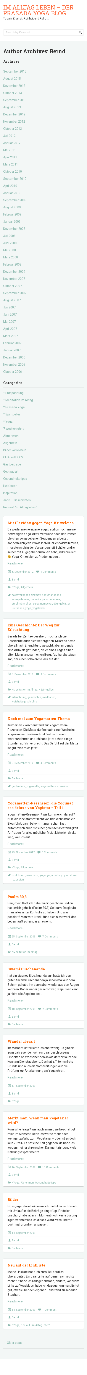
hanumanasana (51, 595)
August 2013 (12, 107)
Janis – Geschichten (17, 500)
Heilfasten (10, 486)
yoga (28, 608)
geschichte (34, 697)
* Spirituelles (12, 414)
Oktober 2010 (12, 171)
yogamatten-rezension (54, 786)
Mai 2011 (9, 150)
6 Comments (49, 852)
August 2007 (12, 300)
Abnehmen (11, 436)
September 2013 (14, 100)
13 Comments (51, 1167)
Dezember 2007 (14, 271)
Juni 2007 (10, 314)
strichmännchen (22, 603)
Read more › (16, 563)
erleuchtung (19, 697)
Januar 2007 (12, 350)
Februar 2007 (12, 343)
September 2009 (14, 200)
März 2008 (10, 257)
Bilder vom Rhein (14, 450)
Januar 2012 (12, 143)
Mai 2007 (9, 321)
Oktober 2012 (12, 128)
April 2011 (10, 157)
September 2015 (14, 71)
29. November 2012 (23, 852)
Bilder (13, 1199)
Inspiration (10, 493)
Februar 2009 (12, 214)
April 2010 (10, 186)
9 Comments (48, 674)
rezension (32, 875)
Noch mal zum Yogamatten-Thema (39, 718)
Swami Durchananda (26, 969)
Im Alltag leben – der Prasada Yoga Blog (38, 10)
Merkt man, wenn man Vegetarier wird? (38, 1120)
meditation (48, 697)
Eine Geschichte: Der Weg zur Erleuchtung (34, 627)
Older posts (13, 1342)
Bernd (15, 579)
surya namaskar (42, 603)
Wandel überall (21, 1041)
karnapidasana (20, 599)
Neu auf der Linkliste (26, 1265)
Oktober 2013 (12, 93)
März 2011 (10, 164)
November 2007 (14, 279)
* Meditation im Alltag (18, 400)
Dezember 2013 (14, 86)
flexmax (36, 595)
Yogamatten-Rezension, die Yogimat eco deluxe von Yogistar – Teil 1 (40, 805)
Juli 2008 (9, 236)
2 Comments (50, 1008)
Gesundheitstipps (15, 478)
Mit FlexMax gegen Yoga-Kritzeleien (41, 522)
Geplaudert (10, 471)
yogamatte (32, 786)
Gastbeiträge (12, 464)
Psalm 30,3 (17, 896)
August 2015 (12, 78)
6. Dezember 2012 (23, 571)
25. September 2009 (23, 936)
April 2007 (10, 329)
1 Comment (49, 1309)
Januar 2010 (12, 193)
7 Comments (50, 936)
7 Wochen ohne (13, 428)
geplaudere (18, 786)
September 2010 (14, 178)
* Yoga (8, 421)
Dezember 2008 (14, 228)
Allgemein (10, 443)
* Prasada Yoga (14, 407)
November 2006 (14, 364)
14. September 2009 (23, 1232)
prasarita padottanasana (45, 599)
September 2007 (14, 293)
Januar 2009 (12, 221)
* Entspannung (13, 393)
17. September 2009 (23, 1085)
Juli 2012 (9, 136)
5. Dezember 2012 (23, 763)
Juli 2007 (9, 307)
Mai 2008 (9, 250)
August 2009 (12, 207)
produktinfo (18, 875)
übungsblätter (61, 603)
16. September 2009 (23, 1167)
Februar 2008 (12, 264)
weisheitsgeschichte (24, 701)
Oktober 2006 (12, 371)
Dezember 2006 (14, 357)
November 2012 (14, 121)
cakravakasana (21, 595)
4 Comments (48, 571)
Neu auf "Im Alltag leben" (20, 507)
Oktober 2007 (12, 286)
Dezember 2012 (14, 114)
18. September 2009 (23, 1008)
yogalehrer (38, 608)
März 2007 (10, 336)
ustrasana (18, 608)
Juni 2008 (10, 243)
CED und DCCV (13, 457)
